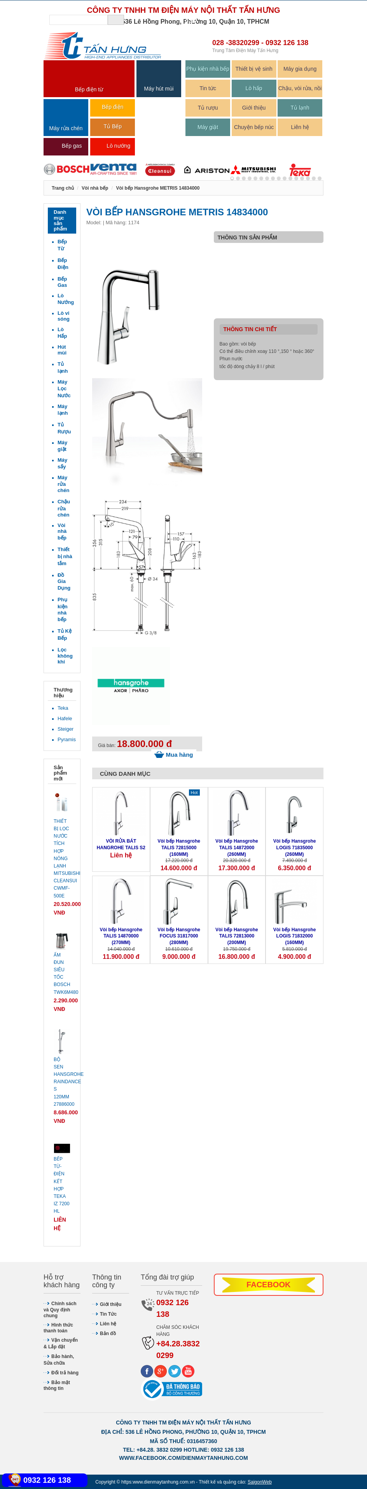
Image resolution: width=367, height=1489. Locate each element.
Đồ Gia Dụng (64, 581)
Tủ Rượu (64, 428)
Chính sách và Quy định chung (60, 1309)
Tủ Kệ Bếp (65, 634)
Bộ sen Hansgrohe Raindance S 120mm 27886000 (62, 1082)
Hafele (65, 718)
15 (320, 178)
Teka (63, 708)
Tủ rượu (208, 108)
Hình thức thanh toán (58, 1328)
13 (308, 178)
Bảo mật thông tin (57, 1385)
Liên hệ (300, 127)
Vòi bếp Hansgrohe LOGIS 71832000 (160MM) (294, 936)
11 (296, 178)
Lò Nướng (65, 299)
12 (302, 178)
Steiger (65, 729)
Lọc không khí (65, 656)
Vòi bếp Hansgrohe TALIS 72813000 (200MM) (236, 936)
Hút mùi (62, 350)
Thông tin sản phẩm (247, 237)
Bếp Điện (63, 263)
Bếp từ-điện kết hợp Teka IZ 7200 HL (62, 1185)
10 (290, 178)
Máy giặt (207, 127)
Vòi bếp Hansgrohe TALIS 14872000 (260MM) (236, 847)
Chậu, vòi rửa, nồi (300, 88)
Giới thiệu (254, 108)
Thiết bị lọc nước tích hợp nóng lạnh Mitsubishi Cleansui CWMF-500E (62, 859)
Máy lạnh (63, 409)
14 (314, 178)
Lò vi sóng (64, 316)
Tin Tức (108, 1314)
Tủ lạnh (300, 108)
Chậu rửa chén (64, 508)
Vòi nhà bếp (62, 531)
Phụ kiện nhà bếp (207, 69)
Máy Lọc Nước (64, 388)
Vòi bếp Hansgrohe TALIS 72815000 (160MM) (178, 847)
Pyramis (65, 739)
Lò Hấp (62, 332)
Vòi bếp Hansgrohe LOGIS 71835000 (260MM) (294, 847)
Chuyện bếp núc (254, 127)
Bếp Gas (62, 282)
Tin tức (207, 88)
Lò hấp (254, 88)
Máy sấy (62, 463)
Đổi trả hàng (65, 1373)
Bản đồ (108, 1333)
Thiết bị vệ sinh (253, 69)
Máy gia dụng (299, 69)
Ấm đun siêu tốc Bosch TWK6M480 (62, 973)
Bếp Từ (62, 245)
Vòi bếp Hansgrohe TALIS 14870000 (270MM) (121, 936)
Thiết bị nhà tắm (65, 556)
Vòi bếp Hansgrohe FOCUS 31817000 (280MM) (178, 936)
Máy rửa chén (63, 484)
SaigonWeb (260, 1482)
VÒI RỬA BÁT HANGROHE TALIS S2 (121, 844)
